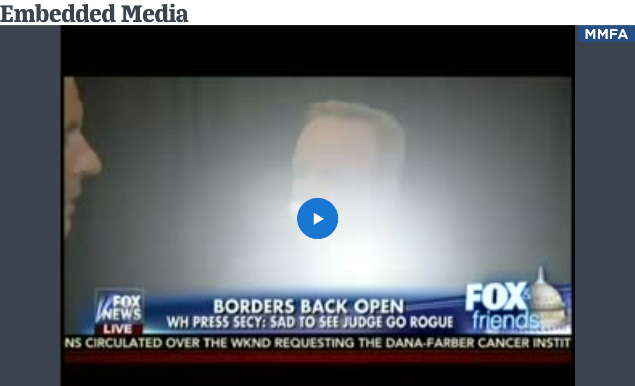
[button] (317, 218)
